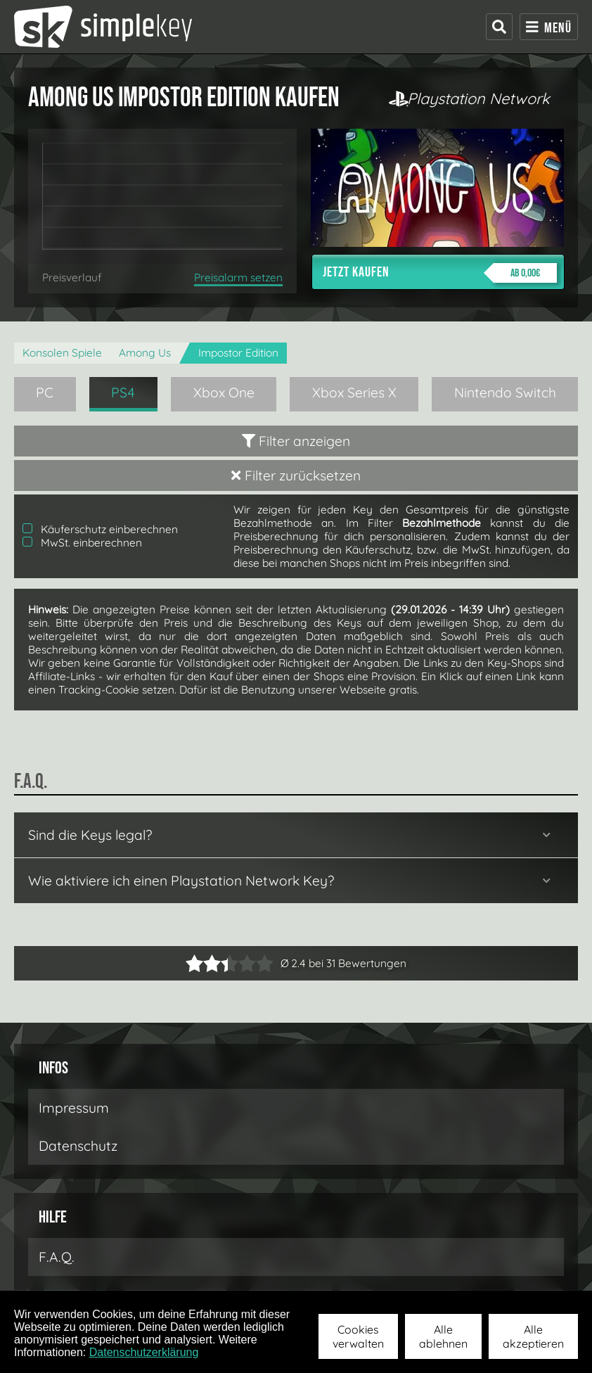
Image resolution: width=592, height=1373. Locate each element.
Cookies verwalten (358, 1336)
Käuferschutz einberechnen (100, 529)
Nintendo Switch (505, 392)
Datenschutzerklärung (144, 1352)
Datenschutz (78, 1145)
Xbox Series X (354, 392)
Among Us (145, 352)
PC (44, 392)
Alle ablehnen (443, 1336)
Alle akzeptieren (533, 1336)
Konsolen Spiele (62, 352)
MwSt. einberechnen (82, 542)
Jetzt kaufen (440, 273)
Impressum (74, 1107)
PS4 (123, 392)
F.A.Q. (57, 1257)
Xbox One (224, 392)
